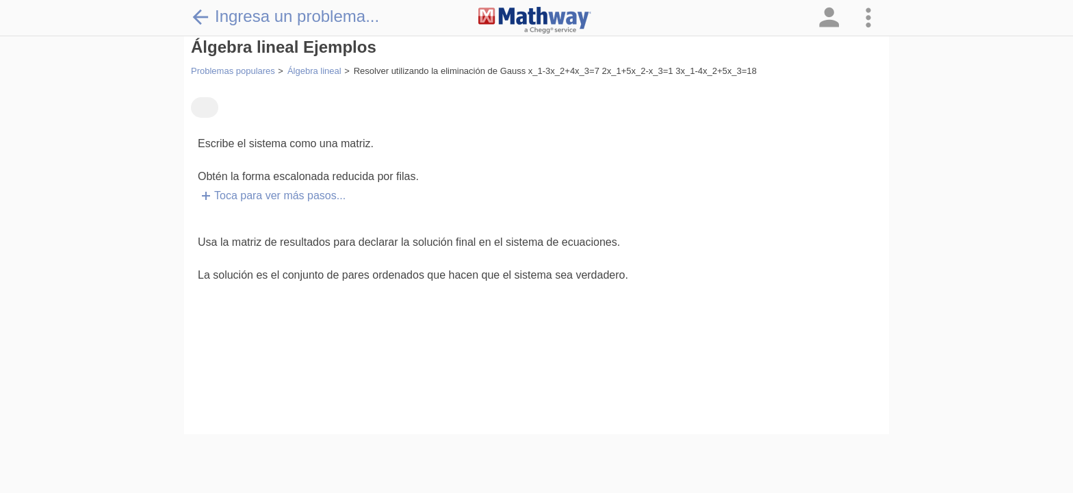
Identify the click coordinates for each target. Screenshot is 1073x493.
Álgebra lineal (314, 71)
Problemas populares (233, 71)
